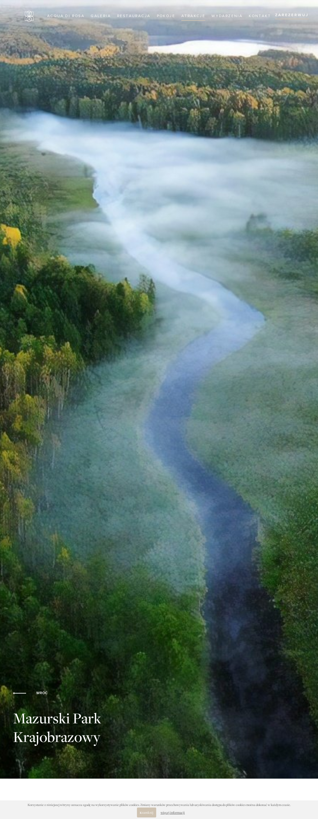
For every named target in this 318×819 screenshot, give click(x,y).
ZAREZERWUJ (292, 15)
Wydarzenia (227, 16)
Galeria (101, 16)
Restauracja (133, 16)
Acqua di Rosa (65, 16)
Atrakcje (193, 16)
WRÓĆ (30, 693)
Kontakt (260, 16)
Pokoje (166, 16)
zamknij (146, 812)
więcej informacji (173, 812)
